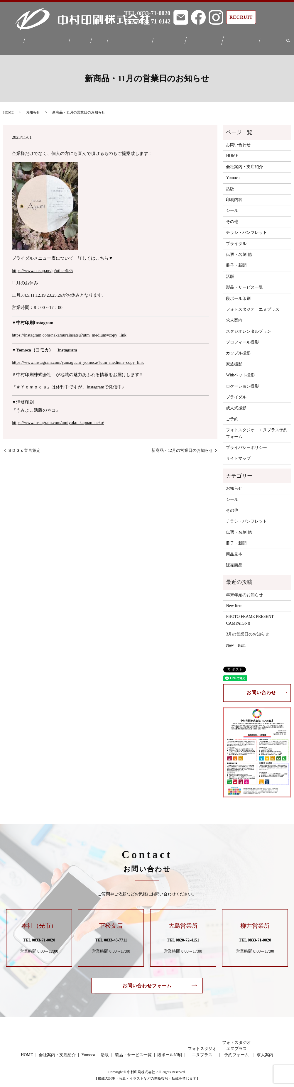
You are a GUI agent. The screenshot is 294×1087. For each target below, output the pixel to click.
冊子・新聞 (236, 262)
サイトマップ (238, 455)
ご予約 (232, 415)
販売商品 (234, 561)
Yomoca (84, 39)
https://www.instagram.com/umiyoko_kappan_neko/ (58, 419)
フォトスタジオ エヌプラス (252, 306)
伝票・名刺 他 (239, 251)
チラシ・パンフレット (246, 229)
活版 (101, 39)
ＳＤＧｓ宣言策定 (24, 446)
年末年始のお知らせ (244, 591)
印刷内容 (234, 196)
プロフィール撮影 (242, 339)
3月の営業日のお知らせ (247, 630)
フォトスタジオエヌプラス (201, 39)
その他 (232, 218)
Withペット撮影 (240, 371)
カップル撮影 (238, 349)
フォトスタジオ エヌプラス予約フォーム (257, 429)
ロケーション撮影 (242, 382)
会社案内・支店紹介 (51, 39)
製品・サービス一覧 (130, 39)
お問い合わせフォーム (147, 982)
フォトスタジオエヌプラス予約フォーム (237, 39)
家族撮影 (234, 361)
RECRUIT (241, 17)
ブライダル (236, 240)
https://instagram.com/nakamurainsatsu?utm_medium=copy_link (69, 331)
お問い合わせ (238, 141)
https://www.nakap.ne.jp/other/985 (42, 267)
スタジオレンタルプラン (248, 328)
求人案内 (266, 39)
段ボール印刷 (168, 39)
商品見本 (234, 550)
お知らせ (33, 109)
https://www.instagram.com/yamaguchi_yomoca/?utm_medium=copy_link (78, 358)
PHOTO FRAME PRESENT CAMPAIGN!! (249, 616)
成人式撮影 (236, 404)
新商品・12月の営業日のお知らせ (182, 446)
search (281, 39)
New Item (234, 602)
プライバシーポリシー (246, 444)
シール (232, 207)
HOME (20, 39)
